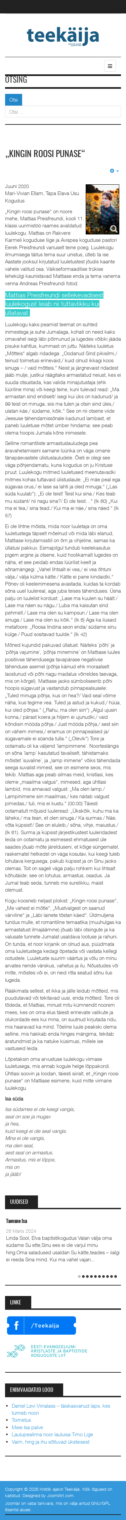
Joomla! (12, 1503)
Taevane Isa (16, 1221)
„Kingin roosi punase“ (45, 154)
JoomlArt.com (60, 1495)
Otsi (13, 100)
